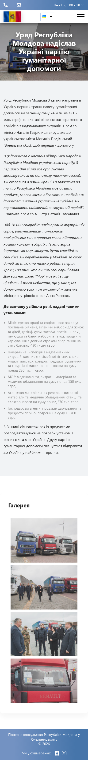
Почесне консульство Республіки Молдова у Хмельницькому (44, 737)
